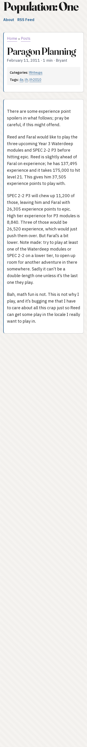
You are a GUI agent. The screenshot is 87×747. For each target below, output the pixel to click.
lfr (26, 79)
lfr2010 (35, 79)
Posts (25, 38)
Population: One (40, 6)
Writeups (35, 72)
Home (12, 38)
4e (21, 79)
